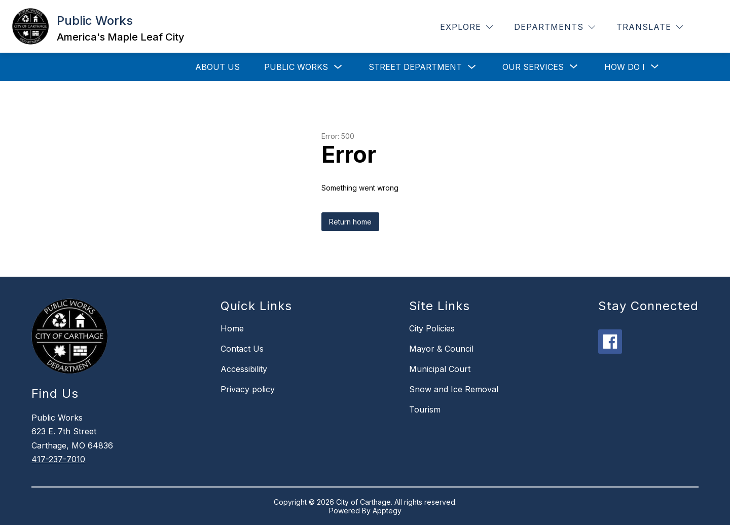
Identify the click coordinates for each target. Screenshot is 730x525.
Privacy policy (248, 389)
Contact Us (242, 349)
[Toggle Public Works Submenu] (338, 67)
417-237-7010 (58, 459)
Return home (350, 221)
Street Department (415, 67)
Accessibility (244, 369)
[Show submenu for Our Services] (533, 67)
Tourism (425, 409)
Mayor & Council (441, 349)
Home (232, 328)
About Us (217, 67)
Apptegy (387, 510)
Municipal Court (439, 369)
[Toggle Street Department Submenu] (472, 67)
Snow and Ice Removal (453, 389)
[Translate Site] (649, 27)
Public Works (296, 67)
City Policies (432, 328)
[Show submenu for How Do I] (624, 67)
